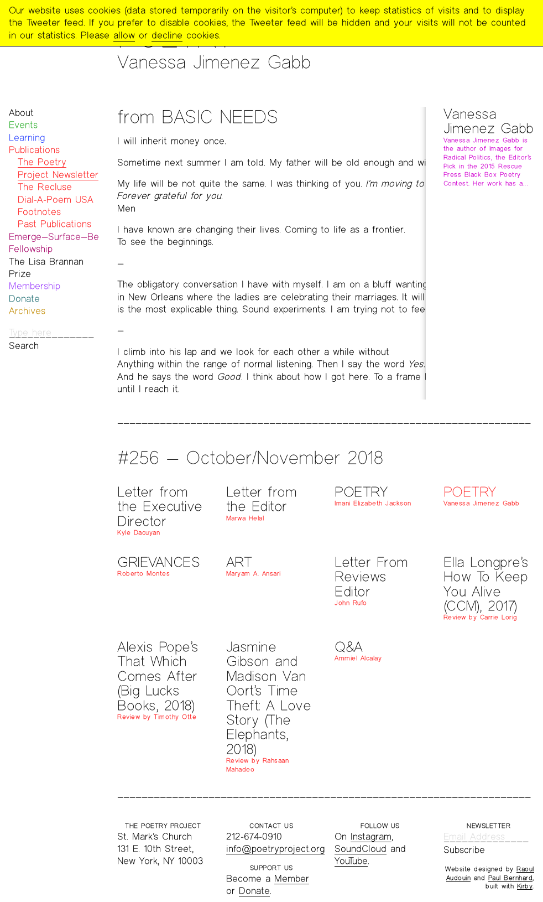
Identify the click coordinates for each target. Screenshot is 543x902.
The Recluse (45, 187)
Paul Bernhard (510, 878)
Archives (27, 311)
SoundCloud (361, 848)
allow (124, 35)
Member (291, 878)
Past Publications (54, 224)
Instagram (371, 836)
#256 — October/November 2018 (250, 457)
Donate (24, 298)
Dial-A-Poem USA (55, 199)
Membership (34, 286)
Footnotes (39, 211)
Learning (27, 137)
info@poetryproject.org (275, 848)
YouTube (351, 861)
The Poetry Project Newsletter (58, 168)
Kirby (525, 886)
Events (23, 125)
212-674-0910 (254, 836)
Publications (34, 149)
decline (167, 35)
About (21, 112)
